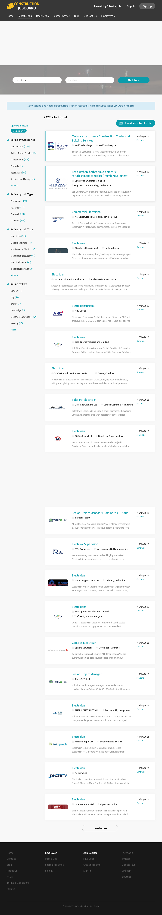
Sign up (147, 6)
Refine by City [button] (18, 284)
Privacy (11, 888)
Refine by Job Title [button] (21, 229)
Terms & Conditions (18, 882)
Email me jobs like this (138, 123)
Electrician (78, 243)
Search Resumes (54, 864)
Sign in (131, 6)
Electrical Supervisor (85, 544)
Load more (100, 828)
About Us (12, 870)
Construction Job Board (88, 906)
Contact (11, 858)
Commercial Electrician (86, 211)
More (13, 185)
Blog (9, 864)
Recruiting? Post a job (107, 6)
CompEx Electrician (84, 642)
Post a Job (51, 858)
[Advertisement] (81, 43)
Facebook (127, 852)
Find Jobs (134, 80)
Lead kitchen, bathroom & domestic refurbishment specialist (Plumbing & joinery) (100, 173)
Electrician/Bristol (83, 305)
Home (10, 852)
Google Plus (128, 864)
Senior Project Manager (87, 674)
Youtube (126, 876)
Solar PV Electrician (84, 399)
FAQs (10, 876)
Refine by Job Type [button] (21, 194)
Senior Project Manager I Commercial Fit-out (100, 512)
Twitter (126, 858)
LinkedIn (126, 870)
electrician (17, 131)
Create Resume (91, 864)
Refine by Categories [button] (22, 139)
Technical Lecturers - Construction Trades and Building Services (101, 138)
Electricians (79, 606)
